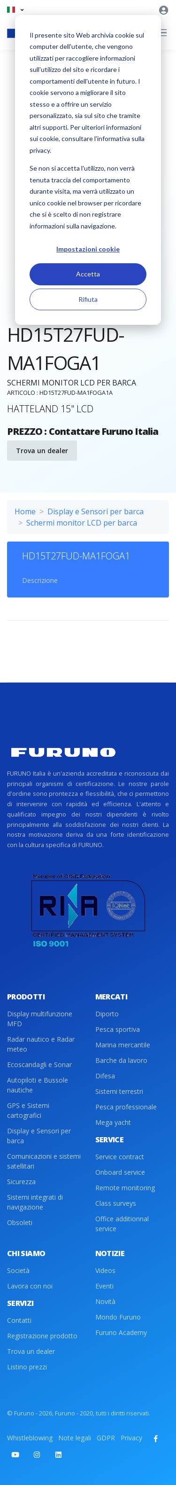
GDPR (106, 1437)
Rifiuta (88, 299)
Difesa (105, 1075)
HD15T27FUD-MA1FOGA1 (76, 556)
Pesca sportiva (117, 1029)
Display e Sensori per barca (95, 511)
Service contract (119, 1156)
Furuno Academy (121, 1332)
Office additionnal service (122, 1223)
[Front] (63, 752)
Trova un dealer (42, 450)
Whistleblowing (30, 1437)
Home (25, 511)
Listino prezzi (27, 1366)
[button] (15, 10)
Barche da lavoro (121, 1060)
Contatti (19, 1320)
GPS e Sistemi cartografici (28, 1110)
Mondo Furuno (118, 1316)
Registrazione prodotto (42, 1335)
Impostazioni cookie (88, 249)
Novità (105, 1301)
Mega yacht (113, 1122)
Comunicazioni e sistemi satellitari (44, 1161)
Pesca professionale (126, 1106)
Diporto (107, 1013)
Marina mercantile (122, 1044)
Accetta (88, 274)
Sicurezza (21, 1181)
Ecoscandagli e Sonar (39, 1064)
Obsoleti (19, 1222)
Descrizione (40, 580)
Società (18, 1270)
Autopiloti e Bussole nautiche (37, 1085)
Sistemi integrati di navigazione (35, 1202)
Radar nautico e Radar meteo (41, 1044)
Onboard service (120, 1172)
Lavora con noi (30, 1285)
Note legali (74, 1437)
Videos (105, 1270)
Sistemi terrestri (119, 1091)
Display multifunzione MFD (39, 1018)
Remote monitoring (125, 1187)
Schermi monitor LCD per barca (81, 523)
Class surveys (115, 1203)
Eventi (104, 1285)
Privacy (131, 1437)
